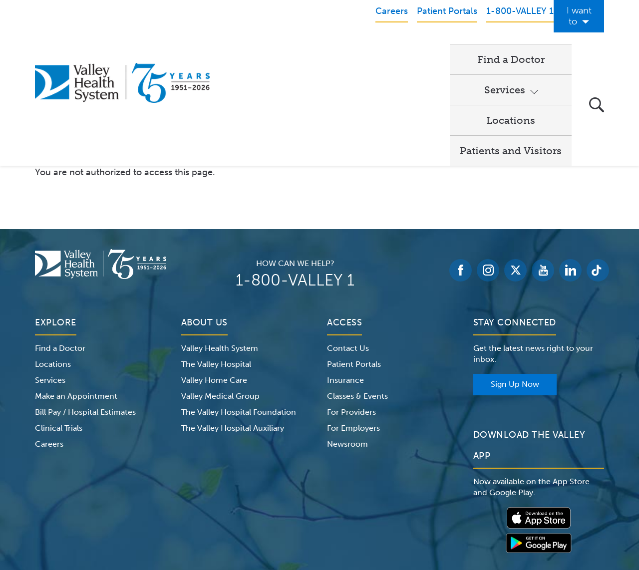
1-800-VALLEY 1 (295, 177)
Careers (49, 341)
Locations (415, 48)
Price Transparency (516, 507)
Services (338, 48)
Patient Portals (354, 261)
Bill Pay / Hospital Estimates (85, 309)
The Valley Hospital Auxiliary (232, 325)
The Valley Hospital (216, 261)
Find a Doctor (264, 48)
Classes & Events (357, 293)
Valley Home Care (214, 277)
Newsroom (347, 341)
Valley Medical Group (220, 293)
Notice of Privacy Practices (136, 507)
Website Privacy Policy (286, 507)
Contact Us (348, 245)
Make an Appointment (76, 293)
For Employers (353, 325)
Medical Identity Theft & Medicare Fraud (404, 507)
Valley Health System (219, 245)
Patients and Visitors (511, 48)
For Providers (351, 309)
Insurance (345, 277)
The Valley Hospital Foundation (238, 309)
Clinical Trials (58, 325)
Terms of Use (215, 507)
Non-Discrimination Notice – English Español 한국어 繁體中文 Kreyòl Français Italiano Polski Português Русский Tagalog (319, 519)
